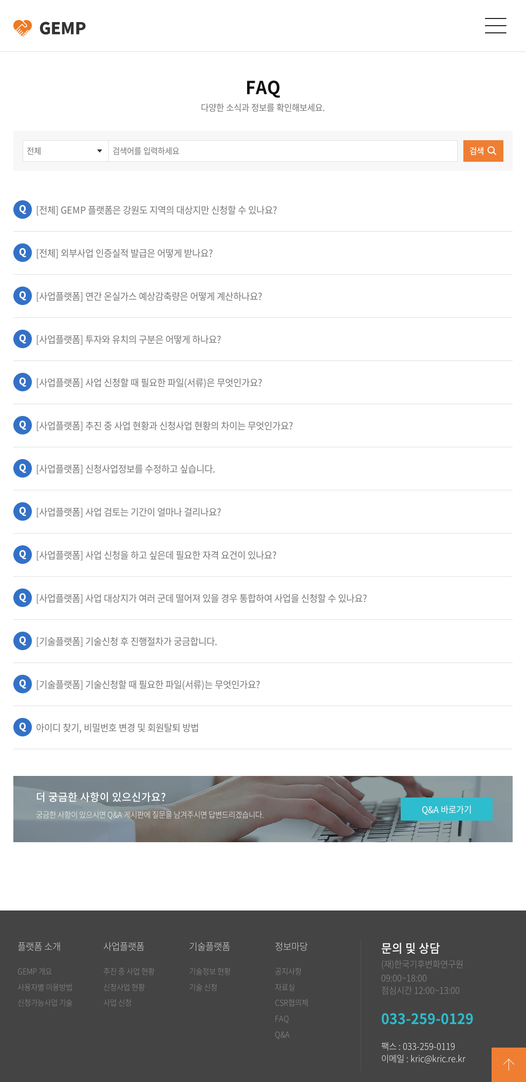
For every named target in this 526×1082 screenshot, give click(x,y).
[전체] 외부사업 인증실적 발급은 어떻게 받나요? (124, 253)
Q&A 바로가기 (447, 809)
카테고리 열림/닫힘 (495, 26)
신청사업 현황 (124, 987)
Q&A (282, 1034)
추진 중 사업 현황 (129, 971)
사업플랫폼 (123, 946)
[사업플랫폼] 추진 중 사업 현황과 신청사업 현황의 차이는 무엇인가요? (164, 425)
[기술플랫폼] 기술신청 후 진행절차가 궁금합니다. (126, 641)
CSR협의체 (291, 1002)
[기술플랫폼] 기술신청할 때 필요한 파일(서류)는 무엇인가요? (148, 684)
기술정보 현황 (210, 971)
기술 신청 (203, 987)
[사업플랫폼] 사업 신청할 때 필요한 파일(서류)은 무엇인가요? (149, 382)
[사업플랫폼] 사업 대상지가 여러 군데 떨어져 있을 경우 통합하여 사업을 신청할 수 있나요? (201, 598)
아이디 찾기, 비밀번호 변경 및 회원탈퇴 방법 (117, 727)
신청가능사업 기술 (44, 1002)
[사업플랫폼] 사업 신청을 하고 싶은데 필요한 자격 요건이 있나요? (156, 555)
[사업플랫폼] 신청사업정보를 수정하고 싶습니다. (125, 469)
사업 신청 (117, 1002)
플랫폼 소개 (39, 946)
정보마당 (291, 946)
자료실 (285, 987)
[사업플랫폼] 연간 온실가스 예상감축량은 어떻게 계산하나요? (149, 296)
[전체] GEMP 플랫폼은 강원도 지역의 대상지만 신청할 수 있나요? (156, 210)
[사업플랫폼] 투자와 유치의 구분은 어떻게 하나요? (128, 339)
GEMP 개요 (34, 971)
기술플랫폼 (209, 946)
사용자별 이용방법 (44, 987)
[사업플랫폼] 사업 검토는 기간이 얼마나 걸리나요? (128, 512)
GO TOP (509, 1065)
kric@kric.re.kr (437, 1058)
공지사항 (288, 971)
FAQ (282, 1018)
